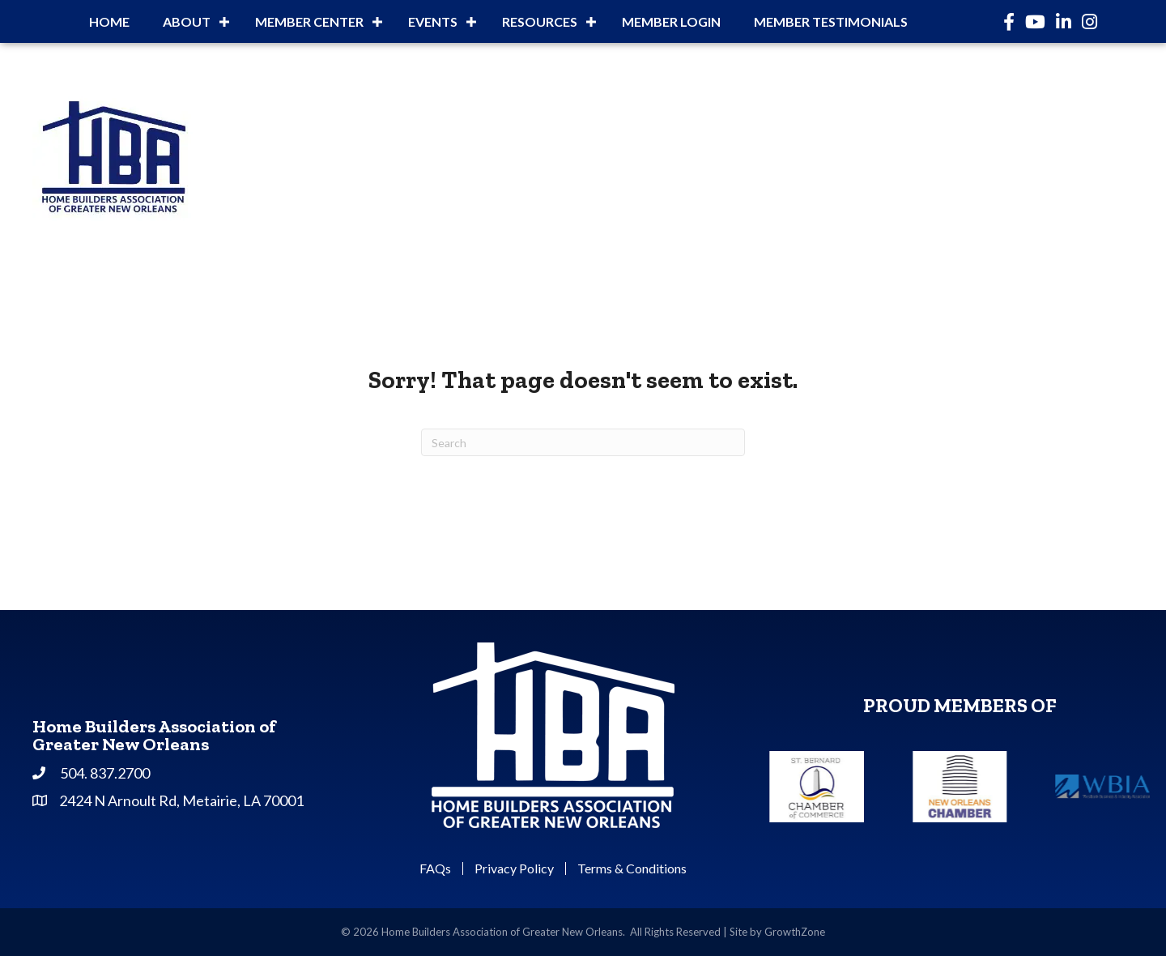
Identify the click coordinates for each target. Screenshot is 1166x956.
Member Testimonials (831, 21)
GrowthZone (794, 931)
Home (109, 21)
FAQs (435, 868)
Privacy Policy (514, 868)
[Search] (583, 442)
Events (432, 21)
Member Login (671, 21)
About (187, 21)
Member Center (309, 21)
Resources (539, 21)
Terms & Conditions (632, 868)
